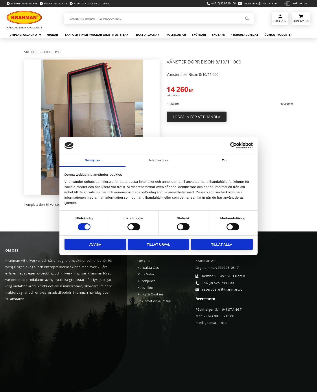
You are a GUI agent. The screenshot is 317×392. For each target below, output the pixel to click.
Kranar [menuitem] (52, 35)
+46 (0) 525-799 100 (223, 3)
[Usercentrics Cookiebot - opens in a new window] (233, 145)
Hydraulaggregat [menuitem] (244, 35)
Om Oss (143, 260)
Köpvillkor (145, 287)
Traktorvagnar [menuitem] (146, 35)
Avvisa (95, 244)
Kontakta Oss (148, 267)
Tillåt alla (221, 244)
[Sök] (247, 18)
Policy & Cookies (150, 294)
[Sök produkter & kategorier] (152, 18)
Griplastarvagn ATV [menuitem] (25, 35)
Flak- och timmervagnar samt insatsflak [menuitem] (96, 35)
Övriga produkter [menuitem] (278, 35)
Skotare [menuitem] (218, 35)
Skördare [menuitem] (199, 35)
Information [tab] (158, 160)
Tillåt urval (158, 244)
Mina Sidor (146, 274)
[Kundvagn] (301, 17)
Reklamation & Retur (154, 301)
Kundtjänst (146, 281)
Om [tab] (224, 160)
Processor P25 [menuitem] (175, 35)
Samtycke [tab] (92, 160)
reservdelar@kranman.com (260, 3)
